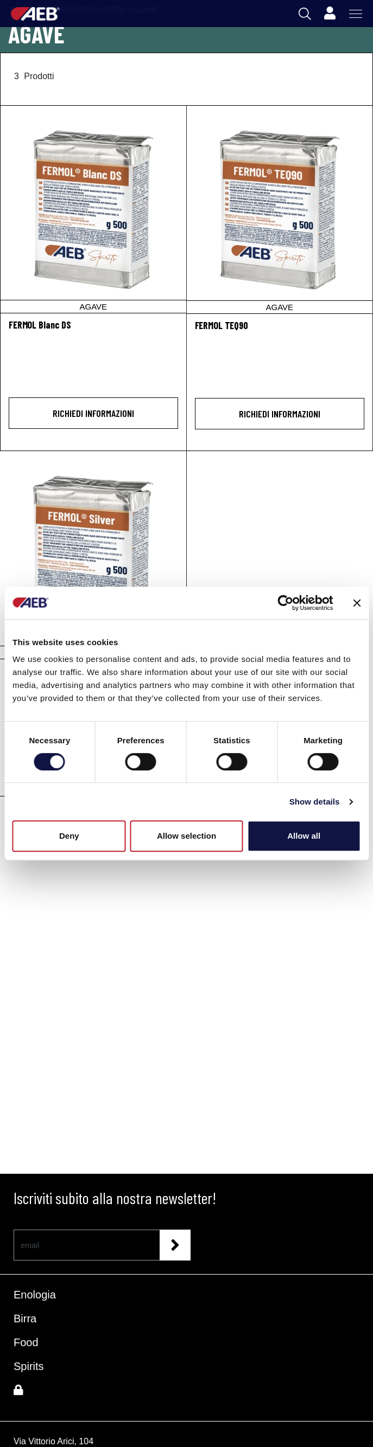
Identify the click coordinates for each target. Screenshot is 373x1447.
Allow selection (186, 835)
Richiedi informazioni (93, 413)
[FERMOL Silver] (93, 555)
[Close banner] (357, 603)
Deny (69, 835)
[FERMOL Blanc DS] (93, 209)
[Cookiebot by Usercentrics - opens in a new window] (285, 603)
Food (26, 1342)
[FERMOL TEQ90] (279, 209)
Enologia (35, 1295)
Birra (25, 1318)
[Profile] (329, 13)
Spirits (29, 1366)
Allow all (303, 835)
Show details (314, 801)
